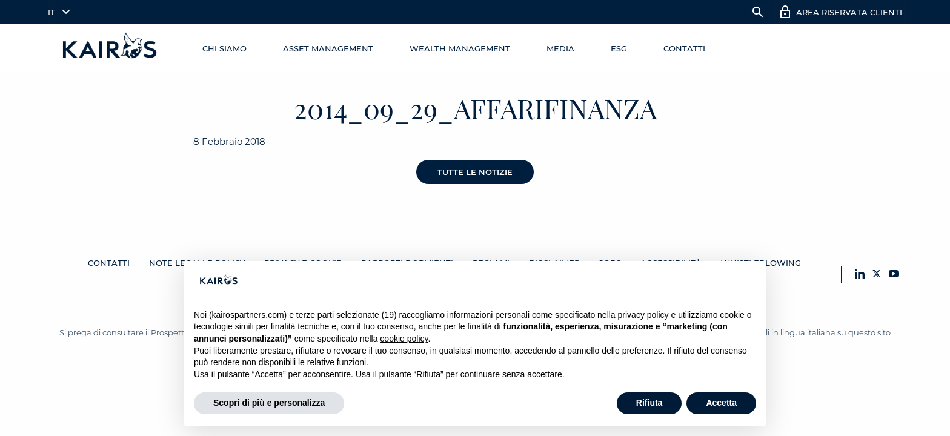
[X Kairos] (876, 274)
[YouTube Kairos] (893, 274)
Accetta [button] (721, 403)
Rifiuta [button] (649, 403)
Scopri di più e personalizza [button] (269, 403)
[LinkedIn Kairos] (859, 274)
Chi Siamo (224, 48)
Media (560, 48)
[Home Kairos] (110, 48)
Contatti (684, 48)
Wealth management (460, 48)
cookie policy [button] (404, 338)
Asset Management (328, 48)
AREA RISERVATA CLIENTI (849, 12)
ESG (619, 48)
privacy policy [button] (643, 315)
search (758, 12)
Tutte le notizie (475, 172)
